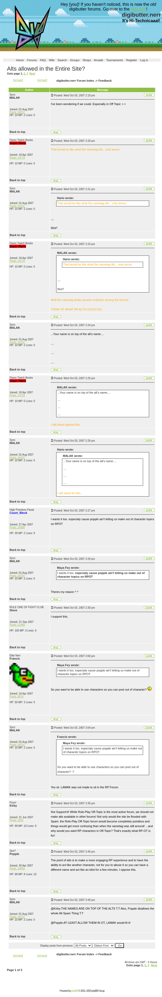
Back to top (17, 131)
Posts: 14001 (17, 868)
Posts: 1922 (16, 820)
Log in (144, 60)
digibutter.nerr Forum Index (75, 80)
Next (32, 73)
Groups (75, 60)
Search (62, 60)
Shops (87, 60)
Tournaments (114, 60)
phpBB (74, 990)
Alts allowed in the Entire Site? (46, 68)
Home (20, 60)
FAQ (43, 60)
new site (138, 9)
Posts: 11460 (17, 624)
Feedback (105, 80)
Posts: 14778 (17, 157)
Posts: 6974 (16, 696)
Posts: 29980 (17, 527)
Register (131, 60)
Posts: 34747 (17, 112)
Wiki (52, 60)
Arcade (98, 60)
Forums (32, 60)
